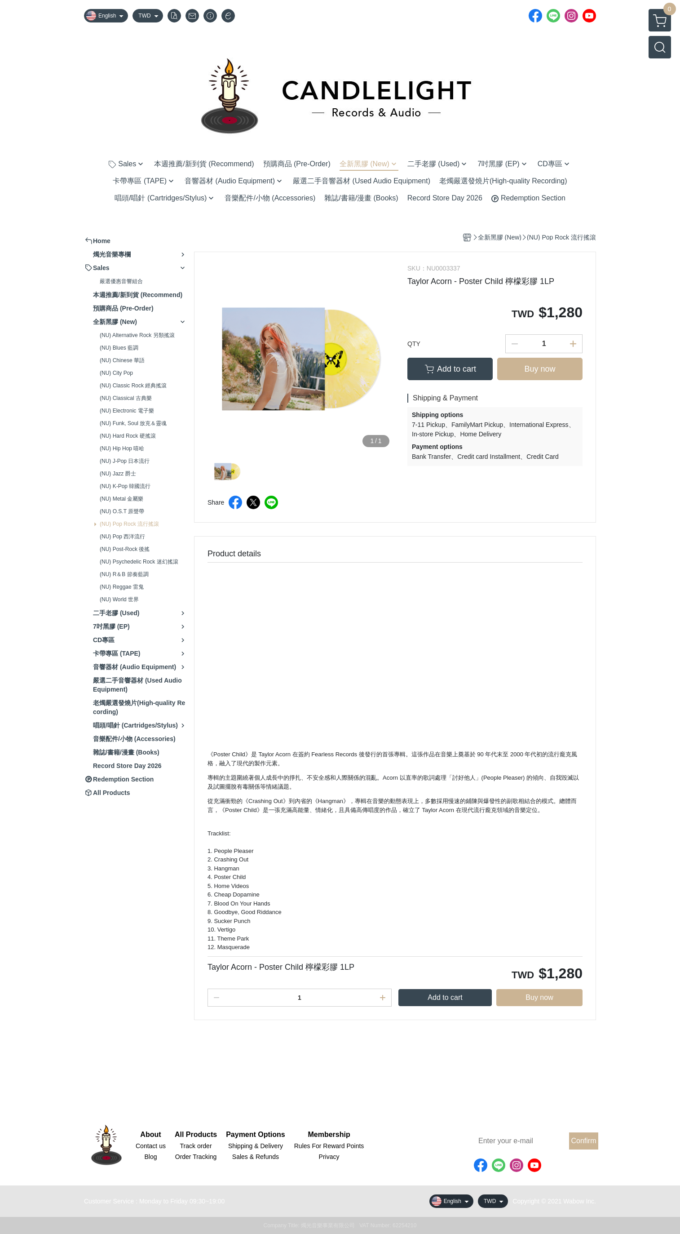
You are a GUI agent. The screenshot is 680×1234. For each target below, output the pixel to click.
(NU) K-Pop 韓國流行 (125, 486)
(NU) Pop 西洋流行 (122, 536)
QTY (413, 343)
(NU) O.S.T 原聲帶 (122, 511)
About (150, 1134)
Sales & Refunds (255, 1157)
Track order (196, 1146)
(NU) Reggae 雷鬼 (122, 587)
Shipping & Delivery (255, 1146)
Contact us (151, 1146)
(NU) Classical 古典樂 (126, 398)
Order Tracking (196, 1157)
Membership (329, 1134)
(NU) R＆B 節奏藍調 (124, 574)
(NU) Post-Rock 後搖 (125, 549)
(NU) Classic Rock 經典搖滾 (133, 385)
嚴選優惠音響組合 (121, 281)
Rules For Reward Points (329, 1146)
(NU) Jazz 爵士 (118, 474)
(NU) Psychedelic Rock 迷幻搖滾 (139, 562)
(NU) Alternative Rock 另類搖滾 (137, 335)
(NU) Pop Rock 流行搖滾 (129, 524)
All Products (196, 1134)
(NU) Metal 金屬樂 (121, 499)
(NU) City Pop (116, 373)
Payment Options (255, 1134)
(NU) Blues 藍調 (119, 348)
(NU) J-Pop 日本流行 (125, 461)
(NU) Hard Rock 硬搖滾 (128, 436)
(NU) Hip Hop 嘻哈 (122, 448)
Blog (150, 1157)
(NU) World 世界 (119, 599)
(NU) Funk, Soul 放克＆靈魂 (133, 423)
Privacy (329, 1157)
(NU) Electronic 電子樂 (127, 411)
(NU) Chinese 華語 (122, 360)
